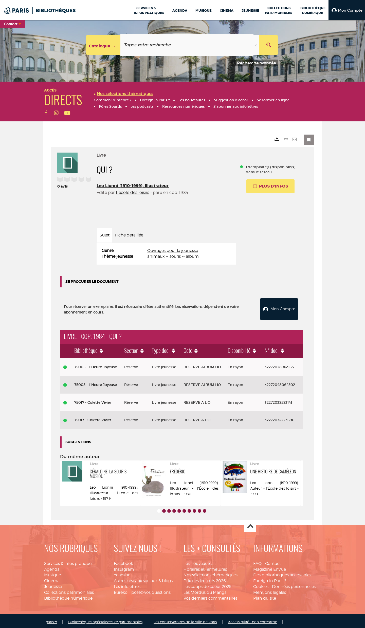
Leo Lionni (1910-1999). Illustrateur (133, 185)
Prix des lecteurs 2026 (205, 578)
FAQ (257, 561)
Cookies (260, 584)
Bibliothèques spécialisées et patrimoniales (105, 620)
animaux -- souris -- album (173, 256)
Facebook (123, 561)
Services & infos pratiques (68, 561)
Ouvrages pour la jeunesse (172, 250)
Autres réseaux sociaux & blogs (143, 578)
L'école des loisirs (132, 192)
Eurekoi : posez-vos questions (142, 590)
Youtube (122, 573)
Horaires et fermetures (205, 567)
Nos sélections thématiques (211, 573)
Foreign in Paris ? (269, 578)
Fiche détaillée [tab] (129, 235)
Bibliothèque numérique (68, 596)
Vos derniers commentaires (210, 596)
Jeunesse (53, 584)
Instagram (124, 567)
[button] (346, 10)
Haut (250, 524)
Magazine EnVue (269, 567)
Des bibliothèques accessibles (282, 573)
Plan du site (264, 596)
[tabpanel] (166, 254)
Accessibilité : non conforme (252, 620)
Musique (52, 573)
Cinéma (52, 578)
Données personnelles (294, 584)
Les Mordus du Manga (205, 590)
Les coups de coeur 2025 (207, 584)
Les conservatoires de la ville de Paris (185, 620)
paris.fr (51, 620)
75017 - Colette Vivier (92, 400)
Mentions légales (269, 590)
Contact (273, 561)
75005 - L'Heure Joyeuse (95, 365)
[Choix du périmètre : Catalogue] (103, 45)
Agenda (52, 567)
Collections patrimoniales (69, 590)
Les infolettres (127, 584)
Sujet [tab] (105, 235)
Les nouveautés (198, 561)
